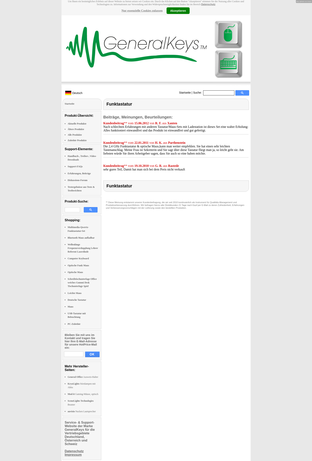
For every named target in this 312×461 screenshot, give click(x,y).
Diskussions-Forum (77, 180)
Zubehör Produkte (77, 140)
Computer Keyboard (78, 258)
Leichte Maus (75, 293)
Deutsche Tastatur (77, 300)
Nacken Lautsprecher (82, 411)
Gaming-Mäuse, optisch (83, 394)
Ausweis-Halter (83, 377)
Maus (70, 306)
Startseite (185, 92)
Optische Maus (75, 272)
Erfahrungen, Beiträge (79, 173)
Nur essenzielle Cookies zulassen (142, 10)
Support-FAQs (75, 166)
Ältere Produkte (76, 129)
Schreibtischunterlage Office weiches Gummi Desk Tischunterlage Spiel (82, 283)
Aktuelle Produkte (77, 123)
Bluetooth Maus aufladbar (81, 237)
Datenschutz (208, 4)
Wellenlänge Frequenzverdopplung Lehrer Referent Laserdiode (83, 248)
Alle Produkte (75, 134)
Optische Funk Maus (78, 265)
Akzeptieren (178, 10)
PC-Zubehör (74, 324)
